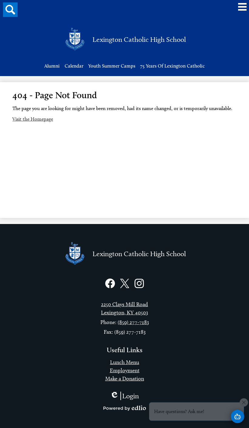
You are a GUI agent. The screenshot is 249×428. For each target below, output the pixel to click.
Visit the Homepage (32, 119)
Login (124, 396)
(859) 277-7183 (133, 322)
